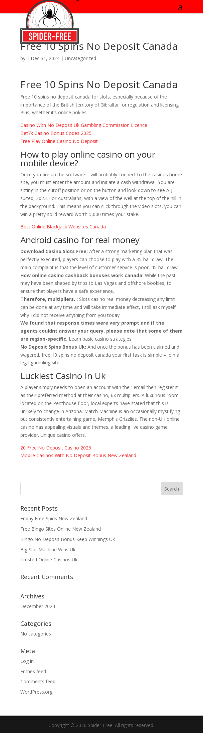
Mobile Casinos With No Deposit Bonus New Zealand (78, 455)
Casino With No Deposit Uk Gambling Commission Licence (83, 125)
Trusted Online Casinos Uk (48, 559)
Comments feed (37, 681)
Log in (27, 661)
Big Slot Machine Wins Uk (47, 549)
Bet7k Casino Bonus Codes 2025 (55, 133)
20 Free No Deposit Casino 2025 (55, 447)
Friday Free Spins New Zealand (53, 518)
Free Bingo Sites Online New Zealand (60, 529)
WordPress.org (36, 692)
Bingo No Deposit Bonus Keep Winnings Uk (67, 539)
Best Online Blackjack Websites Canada (63, 226)
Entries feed (33, 671)
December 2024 (37, 606)
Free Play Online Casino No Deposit (59, 141)
